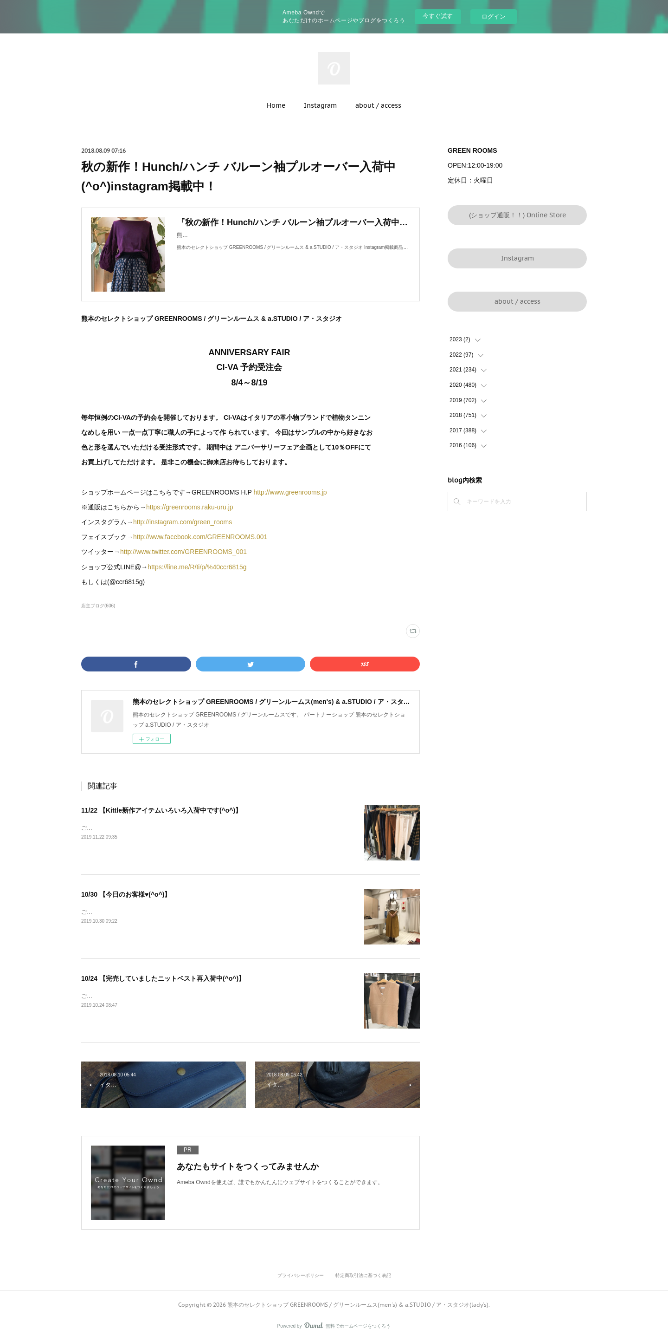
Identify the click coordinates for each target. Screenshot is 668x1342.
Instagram (320, 105)
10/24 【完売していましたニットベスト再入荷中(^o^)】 (163, 978)
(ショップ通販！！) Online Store (517, 215)
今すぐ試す (438, 16)
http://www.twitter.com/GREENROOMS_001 (183, 551)
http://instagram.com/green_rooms (182, 522)
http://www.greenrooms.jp (290, 492)
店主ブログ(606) (98, 605)
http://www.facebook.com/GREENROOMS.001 (200, 537)
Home (276, 105)
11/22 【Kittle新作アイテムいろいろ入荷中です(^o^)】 (161, 810)
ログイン (494, 16)
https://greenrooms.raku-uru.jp (189, 507)
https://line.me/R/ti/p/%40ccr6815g (197, 567)
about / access (378, 105)
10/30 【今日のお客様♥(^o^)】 (126, 894)
